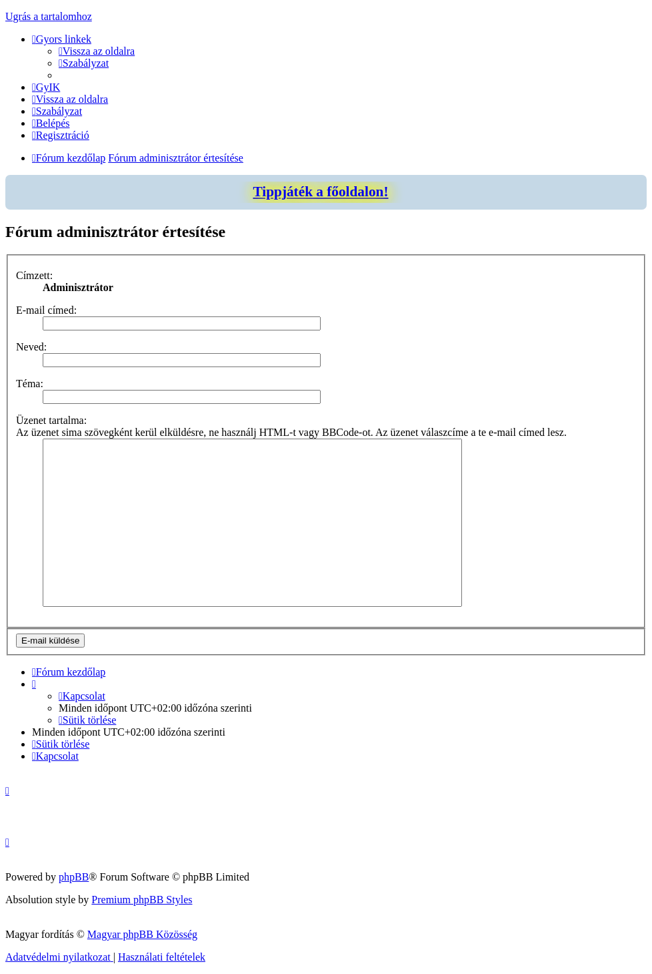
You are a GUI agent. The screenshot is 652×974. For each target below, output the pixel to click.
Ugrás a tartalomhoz (48, 16)
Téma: (29, 383)
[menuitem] (97, 51)
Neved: (31, 346)
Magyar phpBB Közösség (142, 934)
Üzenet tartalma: (51, 420)
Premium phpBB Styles (141, 899)
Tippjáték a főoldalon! (320, 192)
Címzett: (34, 275)
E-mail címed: (46, 310)
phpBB (74, 877)
